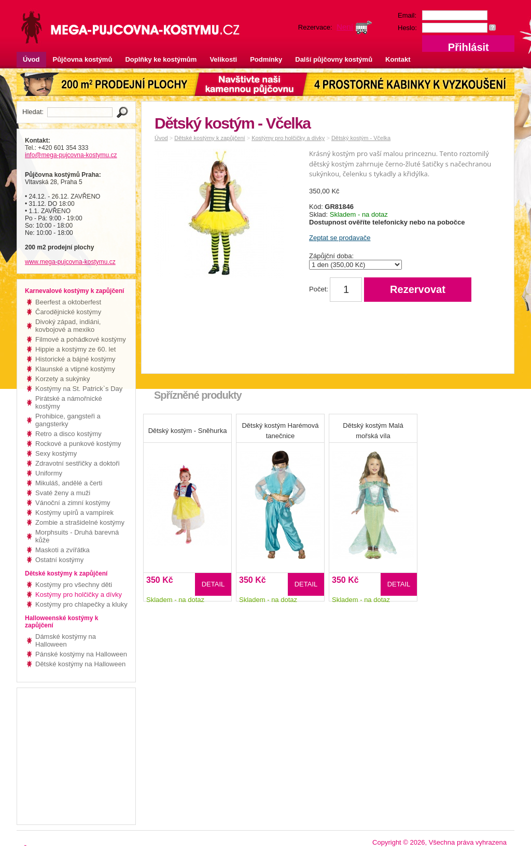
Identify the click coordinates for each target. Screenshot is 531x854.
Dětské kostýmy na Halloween (80, 664)
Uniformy (48, 473)
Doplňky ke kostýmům (161, 59)
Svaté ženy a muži (62, 493)
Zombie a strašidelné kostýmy (79, 522)
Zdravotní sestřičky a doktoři (77, 463)
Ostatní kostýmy (59, 560)
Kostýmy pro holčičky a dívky (78, 594)
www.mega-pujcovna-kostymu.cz (70, 261)
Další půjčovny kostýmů (333, 59)
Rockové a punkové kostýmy (78, 443)
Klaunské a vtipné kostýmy (75, 369)
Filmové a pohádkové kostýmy (80, 339)
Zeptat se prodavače (340, 238)
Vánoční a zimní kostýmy (72, 503)
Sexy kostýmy (56, 453)
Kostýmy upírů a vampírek (74, 512)
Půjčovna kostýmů (83, 59)
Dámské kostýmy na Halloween (65, 640)
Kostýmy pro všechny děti (73, 585)
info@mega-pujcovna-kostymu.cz (71, 155)
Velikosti (223, 59)
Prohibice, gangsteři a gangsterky (68, 420)
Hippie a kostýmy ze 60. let (75, 349)
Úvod (31, 59)
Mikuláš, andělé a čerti (68, 483)
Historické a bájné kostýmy (75, 359)
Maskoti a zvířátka (62, 550)
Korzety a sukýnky (62, 379)
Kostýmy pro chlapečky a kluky (81, 604)
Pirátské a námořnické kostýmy (68, 402)
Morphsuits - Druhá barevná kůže (77, 536)
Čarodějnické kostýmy (68, 312)
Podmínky (266, 59)
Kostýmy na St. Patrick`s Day (78, 389)
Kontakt (397, 59)
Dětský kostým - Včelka (360, 138)
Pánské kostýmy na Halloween (81, 654)
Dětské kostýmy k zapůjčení (209, 138)
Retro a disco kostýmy (68, 434)
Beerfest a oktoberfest (68, 302)
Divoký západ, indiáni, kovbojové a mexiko (68, 325)
